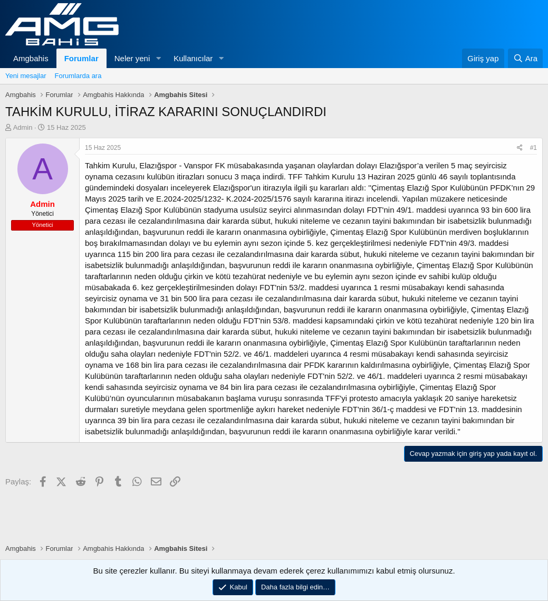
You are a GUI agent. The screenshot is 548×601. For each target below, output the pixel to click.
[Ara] (525, 58)
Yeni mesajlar (25, 76)
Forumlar (81, 58)
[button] (158, 58)
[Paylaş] (519, 148)
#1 (533, 147)
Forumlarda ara (78, 76)
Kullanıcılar (193, 58)
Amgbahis (31, 58)
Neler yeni (132, 58)
